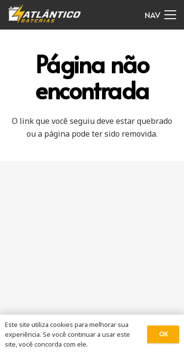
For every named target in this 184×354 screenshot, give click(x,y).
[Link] (45, 14)
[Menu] (160, 14)
